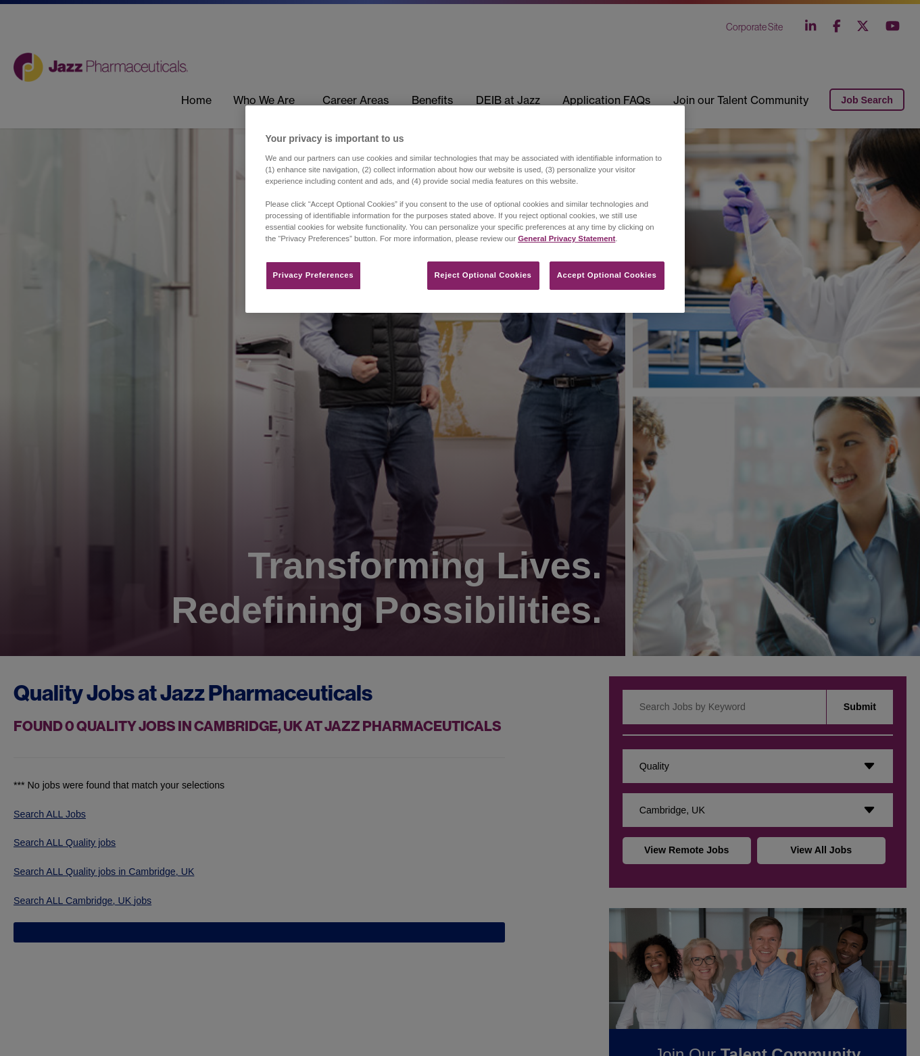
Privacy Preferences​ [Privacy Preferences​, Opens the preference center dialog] (313, 275)
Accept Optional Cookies (607, 275)
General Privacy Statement (566, 238)
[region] (465, 209)
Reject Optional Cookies (483, 275)
